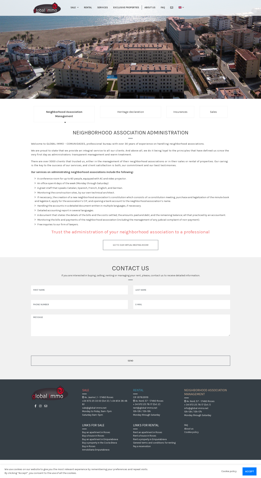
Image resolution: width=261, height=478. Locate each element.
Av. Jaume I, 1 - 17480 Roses (97, 397)
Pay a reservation (142, 446)
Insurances (180, 112)
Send (130, 360)
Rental (88, 7)
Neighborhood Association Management (64, 114)
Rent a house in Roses (144, 435)
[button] (77, 7)
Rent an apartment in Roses (147, 432)
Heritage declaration (130, 112)
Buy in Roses (88, 446)
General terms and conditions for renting (154, 442)
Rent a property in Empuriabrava (150, 439)
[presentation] (52, 347)
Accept (249, 471)
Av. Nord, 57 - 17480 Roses (148, 401)
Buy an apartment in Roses (96, 432)
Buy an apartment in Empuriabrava (100, 439)
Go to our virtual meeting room (130, 245)
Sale (73, 7)
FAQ (163, 7)
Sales (213, 112)
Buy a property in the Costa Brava (99, 442)
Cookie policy (191, 432)
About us (149, 7)
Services (102, 7)
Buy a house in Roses (93, 435)
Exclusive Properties (126, 7)
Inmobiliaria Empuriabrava (95, 449)
